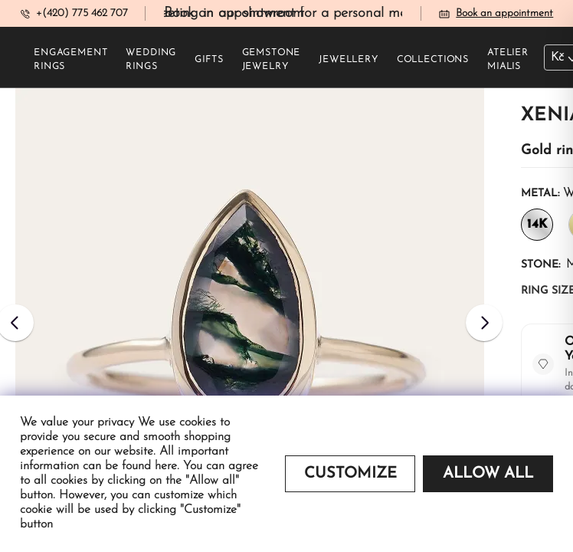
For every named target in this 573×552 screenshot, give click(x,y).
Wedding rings (151, 59)
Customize (350, 473)
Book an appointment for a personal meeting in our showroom (356, 13)
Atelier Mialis (508, 59)
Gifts (209, 59)
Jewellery (348, 59)
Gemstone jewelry (271, 59)
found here (149, 466)
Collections (433, 59)
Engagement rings (70, 59)
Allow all (488, 473)
